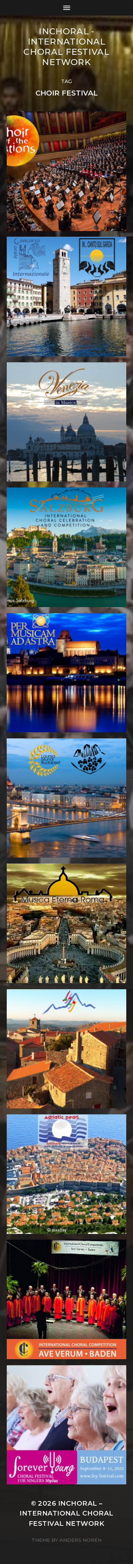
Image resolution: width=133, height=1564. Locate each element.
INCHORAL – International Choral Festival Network (66, 1513)
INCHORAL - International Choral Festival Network (66, 46)
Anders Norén (80, 1540)
